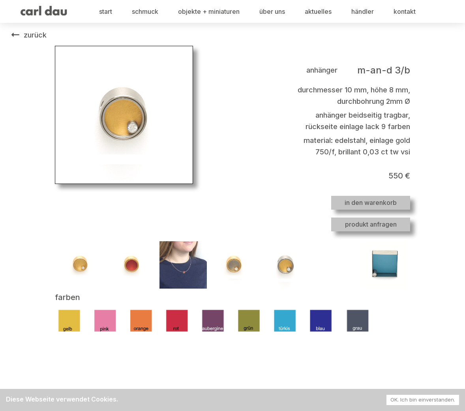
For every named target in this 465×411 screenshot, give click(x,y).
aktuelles (318, 11)
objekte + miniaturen (209, 11)
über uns (272, 11)
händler (362, 11)
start (105, 11)
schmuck (145, 11)
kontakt (405, 11)
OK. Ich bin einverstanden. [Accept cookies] (422, 399)
